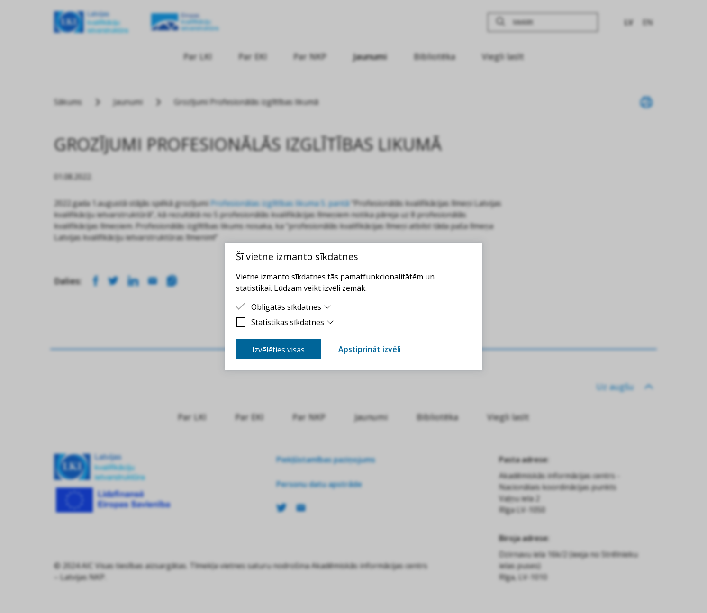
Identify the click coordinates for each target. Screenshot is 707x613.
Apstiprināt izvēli (369, 349)
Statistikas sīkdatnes (292, 322)
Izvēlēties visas (278, 349)
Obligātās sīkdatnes (291, 307)
